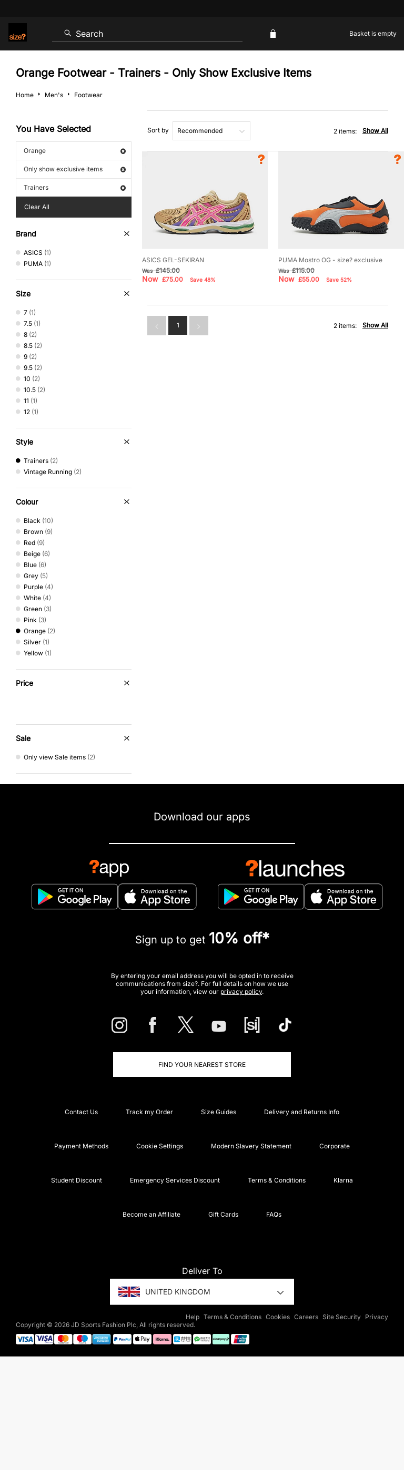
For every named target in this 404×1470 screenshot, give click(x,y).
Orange (75, 151)
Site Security (341, 1317)
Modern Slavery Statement (251, 1146)
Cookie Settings (159, 1146)
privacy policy (241, 991)
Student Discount (76, 1180)
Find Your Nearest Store (202, 1064)
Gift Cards (223, 1214)
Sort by (158, 130)
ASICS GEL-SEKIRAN (173, 260)
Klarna (343, 1180)
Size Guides (218, 1112)
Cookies (278, 1317)
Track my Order (149, 1112)
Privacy (376, 1317)
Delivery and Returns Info (301, 1112)
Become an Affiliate (151, 1214)
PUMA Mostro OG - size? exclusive (330, 260)
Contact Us (81, 1112)
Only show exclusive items (75, 169)
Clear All (36, 207)
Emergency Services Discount (175, 1180)
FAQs (273, 1214)
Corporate (334, 1146)
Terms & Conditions (277, 1180)
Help (192, 1317)
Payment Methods (81, 1146)
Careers (306, 1317)
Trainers (75, 187)
